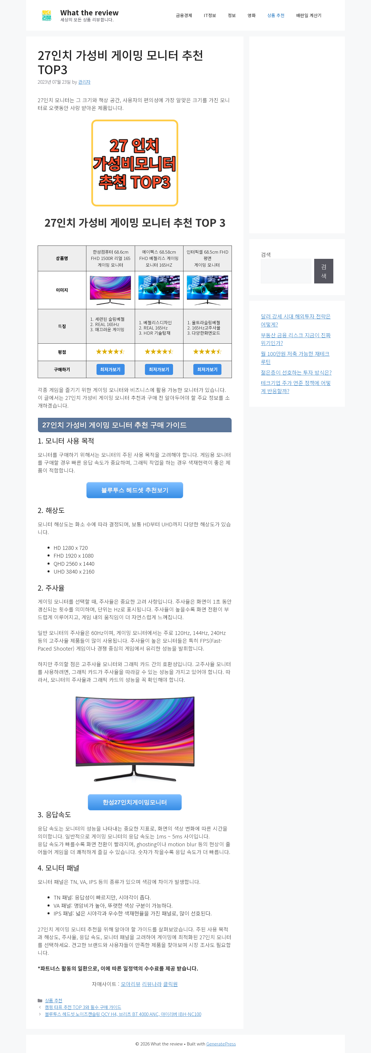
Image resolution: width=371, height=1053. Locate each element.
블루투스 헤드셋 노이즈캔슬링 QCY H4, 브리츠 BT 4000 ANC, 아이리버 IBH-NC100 (123, 1014)
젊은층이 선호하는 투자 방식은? (296, 372)
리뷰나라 (152, 984)
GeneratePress (221, 1044)
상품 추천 (276, 15)
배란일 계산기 (309, 15)
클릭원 (170, 984)
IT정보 (210, 15)
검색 (266, 254)
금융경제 (184, 15)
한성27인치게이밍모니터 (135, 802)
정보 (232, 15)
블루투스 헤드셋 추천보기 (134, 490)
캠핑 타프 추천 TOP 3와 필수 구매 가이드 (83, 1007)
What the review (89, 12)
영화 (252, 15)
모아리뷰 (131, 984)
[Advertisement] (297, 135)
